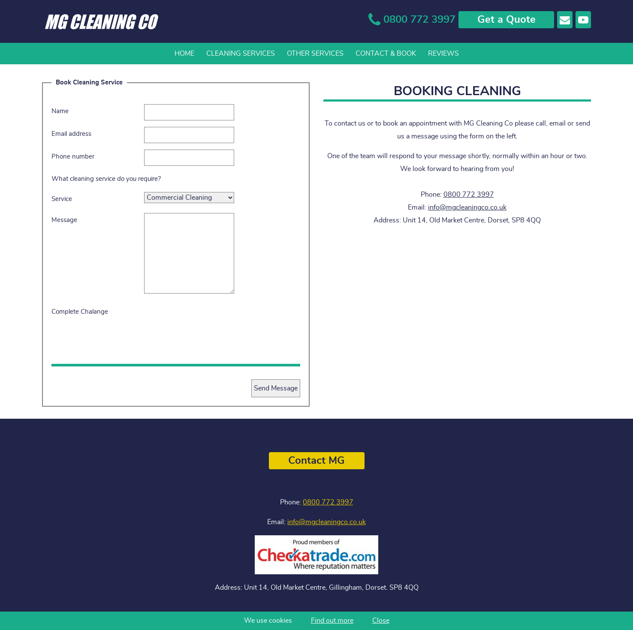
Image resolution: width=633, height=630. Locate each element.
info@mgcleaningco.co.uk (467, 207)
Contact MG (316, 461)
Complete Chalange (79, 312)
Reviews (443, 53)
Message (64, 220)
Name (60, 111)
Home (184, 53)
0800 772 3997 (468, 194)
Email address (71, 134)
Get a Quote (506, 20)
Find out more (332, 620)
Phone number (72, 156)
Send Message (276, 388)
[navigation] (316, 53)
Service (61, 199)
